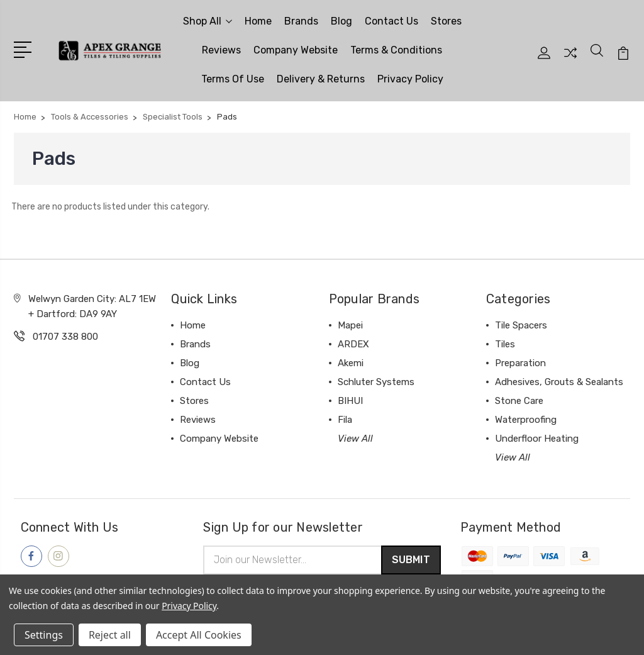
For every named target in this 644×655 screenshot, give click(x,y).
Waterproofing (526, 419)
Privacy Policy (410, 79)
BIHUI (350, 400)
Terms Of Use (232, 79)
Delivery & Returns (321, 79)
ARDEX (353, 344)
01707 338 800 (65, 336)
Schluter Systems (376, 382)
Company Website (295, 50)
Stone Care (519, 400)
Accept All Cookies (199, 635)
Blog (341, 21)
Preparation (520, 363)
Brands (301, 21)
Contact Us (391, 21)
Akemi (351, 363)
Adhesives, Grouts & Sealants (559, 382)
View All (355, 438)
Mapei (350, 325)
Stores (446, 21)
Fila (345, 419)
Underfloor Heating (537, 438)
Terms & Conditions (396, 50)
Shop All (207, 21)
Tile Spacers (521, 325)
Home (258, 21)
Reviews (221, 50)
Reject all (110, 635)
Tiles (505, 344)
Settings (44, 635)
